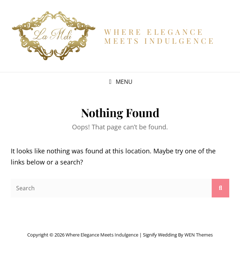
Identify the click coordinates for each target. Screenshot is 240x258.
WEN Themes (198, 234)
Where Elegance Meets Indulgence (159, 36)
